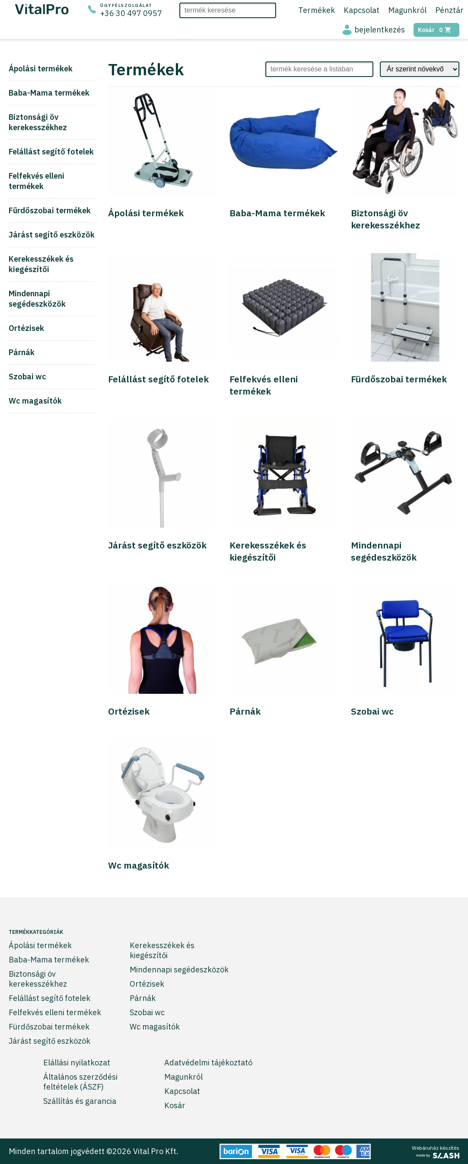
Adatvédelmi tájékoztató (208, 1063)
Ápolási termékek (41, 69)
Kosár (436, 30)
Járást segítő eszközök (52, 235)
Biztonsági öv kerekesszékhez (38, 122)
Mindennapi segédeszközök (37, 299)
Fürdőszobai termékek (50, 210)
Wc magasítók (35, 401)
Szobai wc (27, 377)
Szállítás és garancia (79, 1101)
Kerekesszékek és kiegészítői (41, 264)
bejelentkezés (379, 30)
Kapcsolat (361, 10)
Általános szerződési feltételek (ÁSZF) (80, 1082)
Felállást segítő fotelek (51, 152)
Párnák (22, 352)
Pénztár (449, 10)
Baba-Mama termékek (49, 93)
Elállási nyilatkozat (76, 1063)
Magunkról (407, 10)
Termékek (316, 10)
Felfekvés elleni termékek (36, 181)
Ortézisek (26, 328)
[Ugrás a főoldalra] (42, 11)
